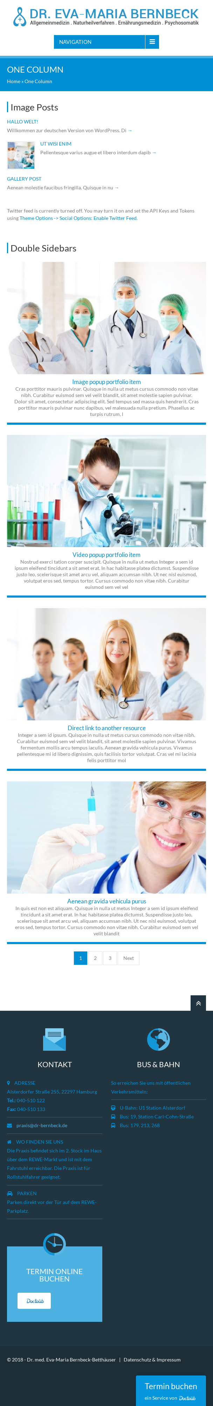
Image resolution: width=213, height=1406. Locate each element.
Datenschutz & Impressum (152, 1360)
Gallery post (24, 179)
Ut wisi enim (55, 144)
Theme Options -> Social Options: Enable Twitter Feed (78, 218)
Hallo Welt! (22, 122)
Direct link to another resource (107, 728)
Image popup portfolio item (106, 381)
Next (128, 958)
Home (13, 81)
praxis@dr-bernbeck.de (41, 1125)
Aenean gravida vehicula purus (106, 901)
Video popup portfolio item (106, 554)
